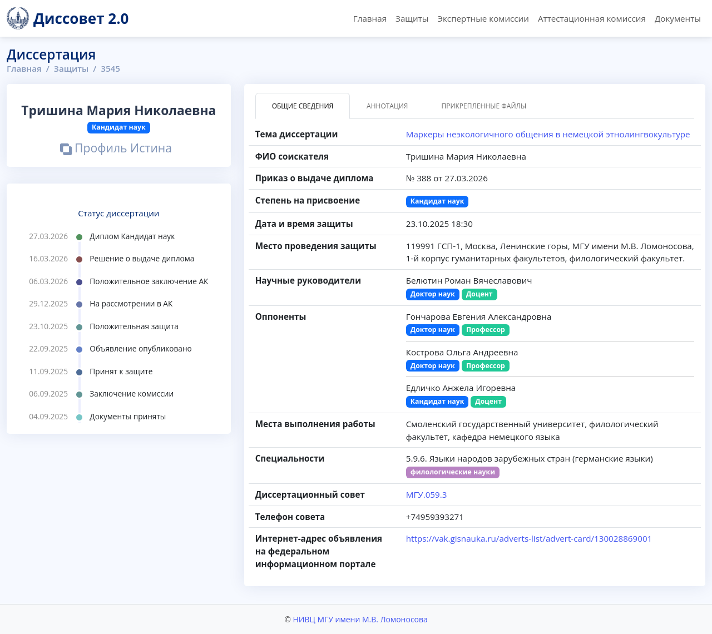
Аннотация (387, 106)
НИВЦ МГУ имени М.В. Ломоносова (360, 619)
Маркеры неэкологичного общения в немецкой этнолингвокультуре (548, 134)
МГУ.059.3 (426, 494)
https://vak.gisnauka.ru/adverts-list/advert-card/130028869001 (529, 538)
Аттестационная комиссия (592, 18)
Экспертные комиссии (482, 18)
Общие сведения (302, 106)
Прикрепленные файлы (483, 106)
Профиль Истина (116, 149)
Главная (370, 18)
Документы (678, 18)
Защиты (411, 18)
